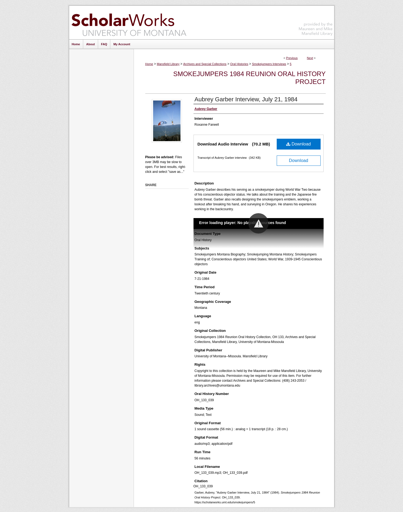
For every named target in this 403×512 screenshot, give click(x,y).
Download (298, 144)
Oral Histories (239, 64)
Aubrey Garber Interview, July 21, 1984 (246, 99)
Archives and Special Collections (205, 64)
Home (149, 64)
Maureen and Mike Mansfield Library (315, 21)
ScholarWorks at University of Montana (129, 22)
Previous (292, 58)
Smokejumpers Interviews (269, 64)
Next (310, 58)
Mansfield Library (168, 64)
